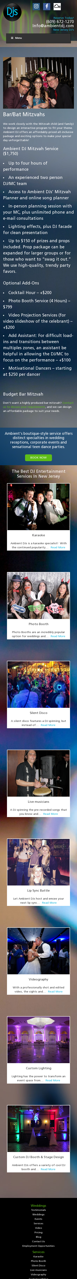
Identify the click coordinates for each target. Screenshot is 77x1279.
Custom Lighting (38, 958)
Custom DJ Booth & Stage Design (38, 1028)
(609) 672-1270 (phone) (38, 1189)
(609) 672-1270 (60, 22)
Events (38, 1072)
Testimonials (38, 1063)
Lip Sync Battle (38, 817)
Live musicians (38, 746)
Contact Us (38, 1094)
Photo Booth (38, 606)
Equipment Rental (38, 1145)
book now (38, 457)
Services (38, 1076)
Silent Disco (38, 676)
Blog (38, 1090)
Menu (16, 38)
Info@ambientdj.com (53, 26)
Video (38, 1081)
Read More (58, 547)
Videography (38, 887)
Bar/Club (39, 1150)
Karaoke (38, 535)
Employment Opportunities (38, 1099)
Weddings (38, 1067)
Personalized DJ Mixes (38, 1141)
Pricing (38, 1085)
